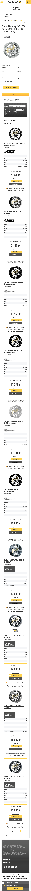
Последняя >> (16, 835)
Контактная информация (9, 870)
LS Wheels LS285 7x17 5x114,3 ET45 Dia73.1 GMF (14, 636)
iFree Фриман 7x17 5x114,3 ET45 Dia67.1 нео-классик (13, 422)
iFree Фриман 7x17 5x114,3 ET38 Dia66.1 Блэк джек (13, 283)
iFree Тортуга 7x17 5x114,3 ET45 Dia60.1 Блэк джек (13, 490)
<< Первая (6, 831)
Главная (4, 20)
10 (20, 833)
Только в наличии (10, 111)
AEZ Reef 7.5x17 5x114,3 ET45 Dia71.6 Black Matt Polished (14, 144)
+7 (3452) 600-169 (5, 2)
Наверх (15, 888)
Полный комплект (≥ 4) (12, 113)
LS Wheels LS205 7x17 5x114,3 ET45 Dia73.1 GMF (14, 561)
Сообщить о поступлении (11, 87)
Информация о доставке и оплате (15, 192)
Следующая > (7, 835)
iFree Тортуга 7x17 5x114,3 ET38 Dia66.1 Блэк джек (13, 351)
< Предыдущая (15, 831)
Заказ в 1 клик (15, 184)
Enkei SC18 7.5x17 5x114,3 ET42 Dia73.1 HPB (13, 212)
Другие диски (15, 94)
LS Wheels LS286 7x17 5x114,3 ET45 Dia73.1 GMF (14, 707)
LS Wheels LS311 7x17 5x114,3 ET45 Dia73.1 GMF (14, 777)
